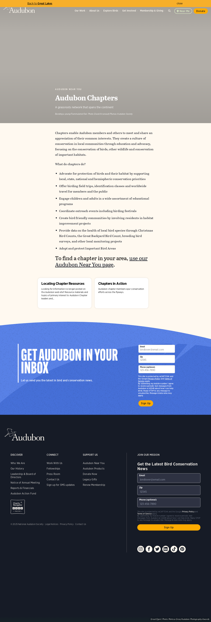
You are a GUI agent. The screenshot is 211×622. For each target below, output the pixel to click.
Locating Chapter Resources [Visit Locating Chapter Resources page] (64, 293)
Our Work (80, 10)
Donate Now (90, 474)
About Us (94, 10)
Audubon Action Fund (23, 493)
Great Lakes (39, 3)
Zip (141, 357)
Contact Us (53, 479)
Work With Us (54, 463)
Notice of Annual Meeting (25, 482)
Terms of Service (144, 513)
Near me (185, 11)
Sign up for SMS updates (61, 484)
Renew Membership (94, 484)
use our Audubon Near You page (101, 261)
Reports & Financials (22, 488)
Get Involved (129, 10)
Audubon (19, 8)
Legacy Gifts (90, 479)
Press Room (53, 474)
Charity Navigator (18, 507)
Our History (17, 468)
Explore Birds (110, 10)
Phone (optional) (147, 367)
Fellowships (53, 468)
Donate (200, 11)
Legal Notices (51, 524)
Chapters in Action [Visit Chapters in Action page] (121, 293)
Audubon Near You (68, 89)
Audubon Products (93, 468)
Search (170, 10)
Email (142, 346)
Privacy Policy (154, 379)
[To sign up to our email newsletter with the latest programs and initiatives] (156, 349)
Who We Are (18, 463)
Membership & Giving (151, 10)
